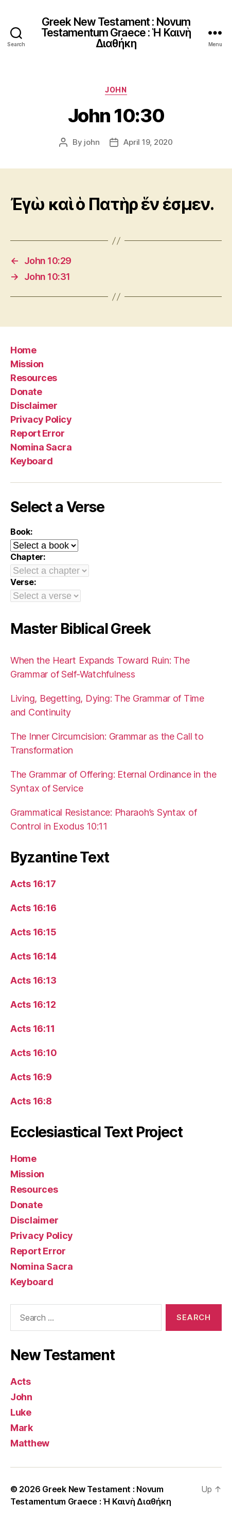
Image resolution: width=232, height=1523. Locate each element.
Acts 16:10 (33, 1052)
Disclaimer (33, 405)
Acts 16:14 (33, 956)
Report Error (37, 433)
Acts (20, 1381)
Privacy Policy (41, 419)
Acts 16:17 (33, 883)
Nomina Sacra (41, 447)
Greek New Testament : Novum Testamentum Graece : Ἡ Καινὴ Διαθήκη (116, 32)
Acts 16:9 (31, 1076)
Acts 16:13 (33, 980)
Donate (26, 391)
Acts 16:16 (33, 907)
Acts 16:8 (31, 1101)
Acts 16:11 (32, 1028)
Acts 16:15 (33, 932)
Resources (33, 377)
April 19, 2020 (147, 142)
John (116, 89)
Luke (20, 1412)
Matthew (29, 1443)
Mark (21, 1427)
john (91, 142)
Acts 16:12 (33, 1004)
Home (23, 350)
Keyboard (31, 461)
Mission (27, 364)
